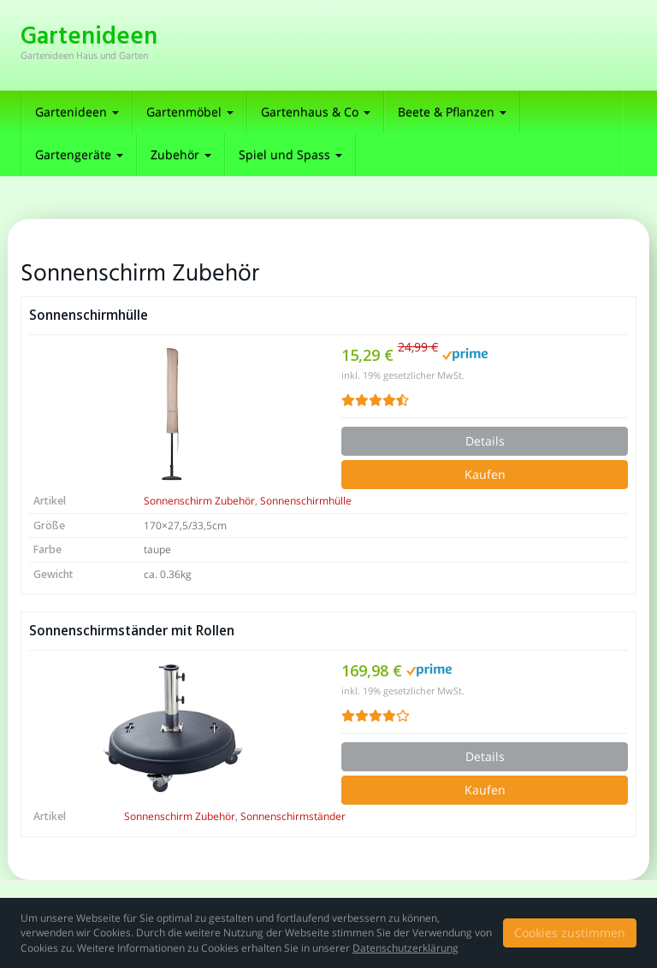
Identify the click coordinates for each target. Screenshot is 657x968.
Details (485, 441)
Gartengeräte (79, 154)
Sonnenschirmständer (293, 816)
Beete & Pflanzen (452, 111)
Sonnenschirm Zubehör (199, 500)
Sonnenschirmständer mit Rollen (131, 631)
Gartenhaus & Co (315, 111)
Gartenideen (77, 111)
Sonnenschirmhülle (88, 315)
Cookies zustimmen (569, 932)
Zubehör (181, 154)
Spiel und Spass (290, 154)
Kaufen (485, 474)
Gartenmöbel (190, 111)
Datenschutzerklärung (405, 948)
